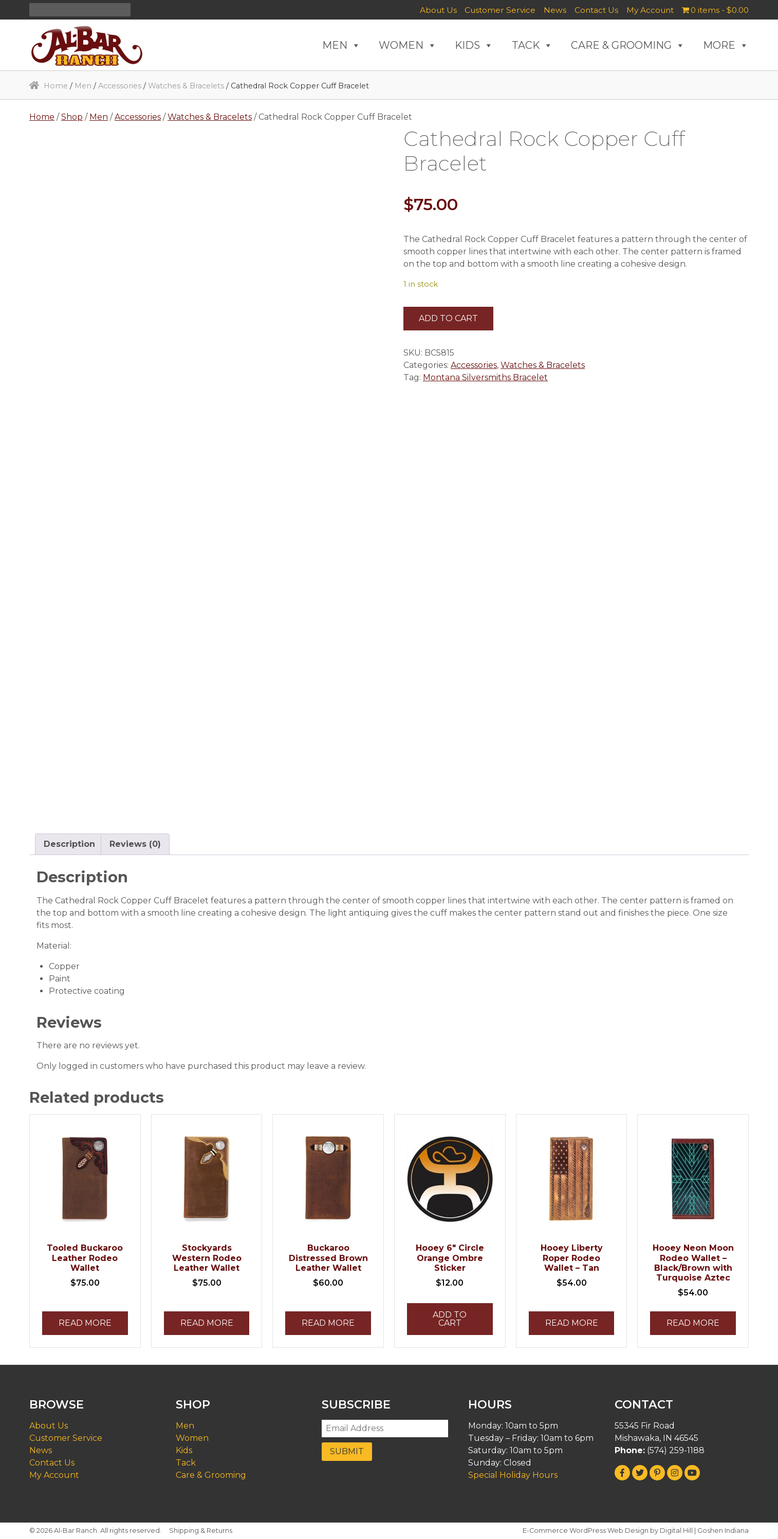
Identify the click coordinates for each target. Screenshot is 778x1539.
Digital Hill (676, 1530)
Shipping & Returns (200, 1530)
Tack (186, 1463)
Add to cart (448, 318)
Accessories (119, 85)
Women (192, 1438)
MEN (341, 45)
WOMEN (408, 45)
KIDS (474, 45)
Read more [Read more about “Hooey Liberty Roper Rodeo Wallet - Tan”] (571, 1323)
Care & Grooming (211, 1475)
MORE (726, 45)
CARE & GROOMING (628, 45)
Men (83, 85)
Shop (72, 117)
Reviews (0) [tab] (135, 844)
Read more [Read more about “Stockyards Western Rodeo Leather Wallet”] (206, 1323)
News (555, 10)
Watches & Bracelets (186, 85)
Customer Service (500, 10)
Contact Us (596, 10)
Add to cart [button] (450, 1319)
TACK (532, 45)
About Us (438, 10)
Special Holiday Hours (513, 1475)
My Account (650, 10)
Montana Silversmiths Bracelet (485, 377)
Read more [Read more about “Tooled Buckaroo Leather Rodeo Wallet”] (85, 1323)
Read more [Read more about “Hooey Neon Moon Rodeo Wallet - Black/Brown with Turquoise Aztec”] (692, 1323)
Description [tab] (69, 844)
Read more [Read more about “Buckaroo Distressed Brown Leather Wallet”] (328, 1323)
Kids (184, 1450)
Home (56, 85)
